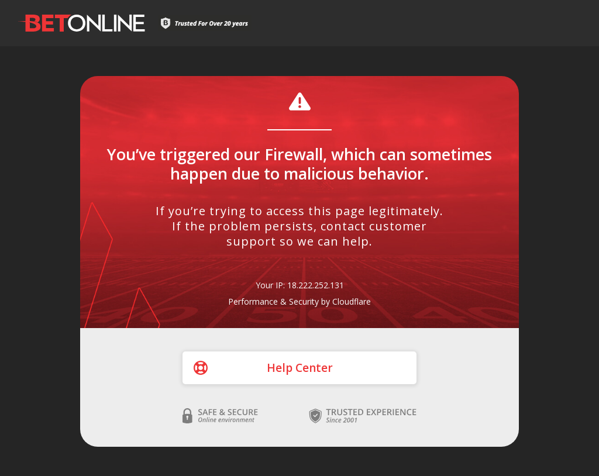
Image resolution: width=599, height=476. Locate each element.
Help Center (300, 367)
